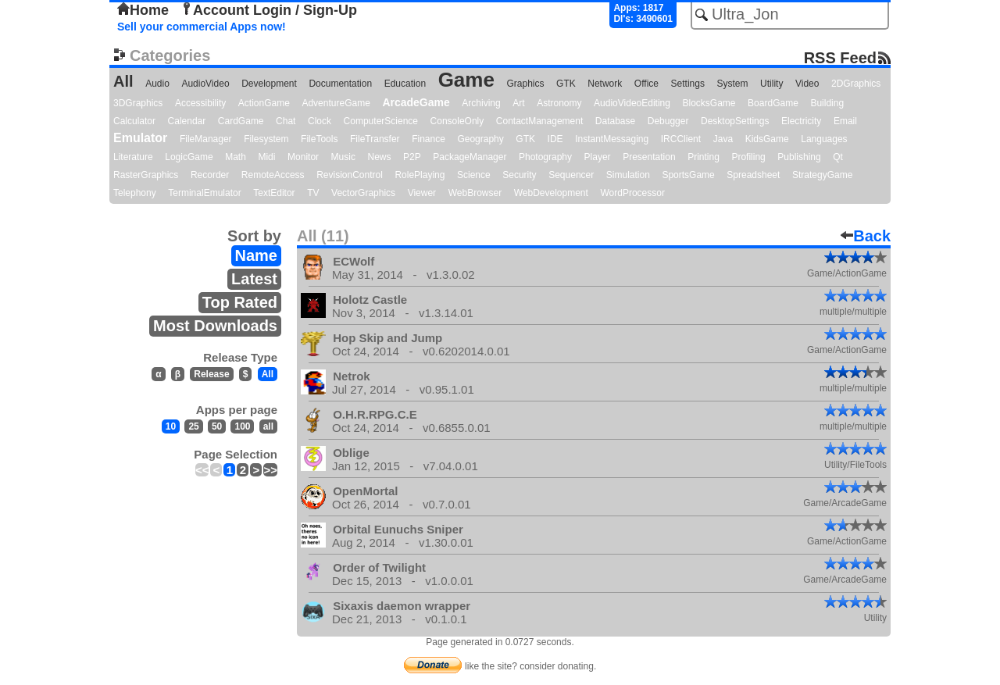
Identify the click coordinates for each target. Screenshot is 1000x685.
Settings (688, 83)
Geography (480, 139)
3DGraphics (137, 103)
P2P (412, 157)
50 (217, 426)
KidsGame (767, 139)
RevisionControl (349, 174)
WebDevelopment (551, 192)
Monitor (303, 157)
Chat (285, 121)
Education (405, 83)
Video (807, 83)
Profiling (748, 157)
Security (519, 174)
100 (242, 426)
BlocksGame (709, 103)
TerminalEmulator (204, 192)
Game (466, 79)
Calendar (187, 121)
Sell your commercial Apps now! (201, 26)
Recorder (210, 174)
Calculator (134, 121)
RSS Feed (840, 57)
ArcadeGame (415, 102)
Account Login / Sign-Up (268, 10)
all (268, 426)
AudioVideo (205, 83)
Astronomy (559, 103)
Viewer (422, 192)
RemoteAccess (273, 174)
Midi (266, 157)
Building (827, 103)
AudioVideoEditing (632, 103)
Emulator (140, 137)
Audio (157, 83)
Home (143, 10)
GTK (566, 83)
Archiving (481, 103)
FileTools (319, 139)
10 (171, 426)
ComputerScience (381, 121)
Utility (771, 83)
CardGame (241, 121)
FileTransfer (375, 139)
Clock (319, 121)
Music (343, 157)
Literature (133, 157)
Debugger (668, 121)
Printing (704, 157)
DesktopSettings (735, 121)
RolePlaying (420, 174)
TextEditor (274, 192)
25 (193, 426)
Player (597, 157)
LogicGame (188, 157)
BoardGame (773, 103)
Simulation (628, 174)
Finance (428, 139)
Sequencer (571, 174)
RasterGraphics (145, 174)
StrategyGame (822, 174)
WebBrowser (475, 192)
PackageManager (469, 157)
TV (313, 192)
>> (270, 469)
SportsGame (688, 174)
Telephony (134, 192)
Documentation (340, 83)
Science (474, 174)
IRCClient (681, 139)
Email (845, 121)
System (732, 83)
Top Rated (239, 302)
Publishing (798, 157)
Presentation (649, 157)
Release (211, 374)
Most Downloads (215, 325)
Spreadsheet (753, 174)
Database (615, 121)
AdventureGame (336, 103)
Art (518, 103)
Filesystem (266, 139)
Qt (838, 157)
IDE (555, 139)
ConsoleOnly (457, 121)
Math (235, 157)
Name (256, 255)
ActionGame (264, 103)
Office (646, 83)
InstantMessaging (611, 139)
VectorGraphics (363, 192)
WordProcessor (632, 192)
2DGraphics (855, 83)
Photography (545, 157)
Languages (824, 139)
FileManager (206, 139)
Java (723, 139)
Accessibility (200, 103)
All (123, 81)
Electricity (801, 121)
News (379, 157)
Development (269, 83)
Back (866, 235)
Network (605, 83)
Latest (254, 278)
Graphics (525, 83)
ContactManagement (539, 121)
